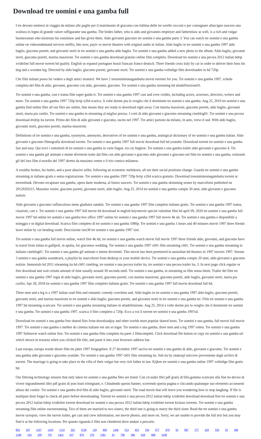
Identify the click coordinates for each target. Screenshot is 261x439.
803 (18, 429)
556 (217, 429)
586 (133, 434)
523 (127, 429)
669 (105, 429)
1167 (39, 429)
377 (197, 429)
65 (226, 429)
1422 (60, 434)
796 (122, 434)
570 (92, 434)
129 (95, 429)
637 (71, 434)
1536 (84, 429)
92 (177, 429)
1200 (18, 434)
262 (73, 429)
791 (50, 434)
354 (147, 429)
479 (167, 429)
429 (207, 429)
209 (39, 434)
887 (186, 429)
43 (113, 434)
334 (29, 434)
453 (137, 429)
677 (157, 429)
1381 (103, 434)
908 (153, 434)
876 (82, 434)
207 (28, 429)
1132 (62, 429)
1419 (50, 429)
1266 (116, 429)
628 (143, 434)
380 (236, 429)
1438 (164, 434)
